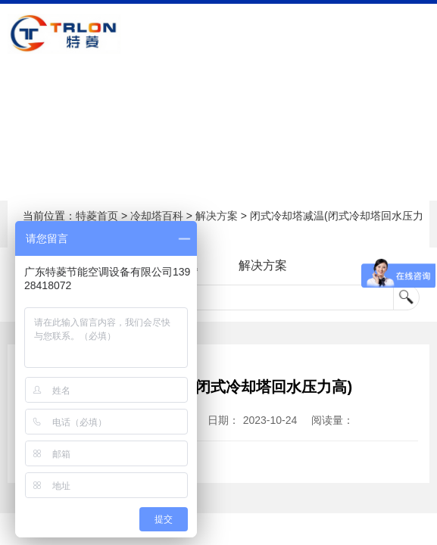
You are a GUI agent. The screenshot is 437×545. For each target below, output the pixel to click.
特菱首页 (97, 216)
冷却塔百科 (156, 216)
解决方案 (216, 216)
